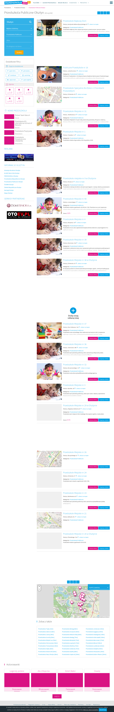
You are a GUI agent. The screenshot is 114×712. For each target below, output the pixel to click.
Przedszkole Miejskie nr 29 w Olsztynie (80, 405)
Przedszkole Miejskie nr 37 (74, 323)
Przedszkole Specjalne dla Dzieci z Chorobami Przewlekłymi (83, 89)
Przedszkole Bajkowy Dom (74, 21)
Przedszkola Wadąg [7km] (70, 637)
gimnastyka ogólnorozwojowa (27, 71)
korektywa (13, 75)
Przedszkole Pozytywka (23, 131)
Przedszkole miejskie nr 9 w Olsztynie (79, 178)
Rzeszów (17, 127)
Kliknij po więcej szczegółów (90, 710)
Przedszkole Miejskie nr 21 (74, 513)
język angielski (27, 80)
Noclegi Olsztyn (9, 190)
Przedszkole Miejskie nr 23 (74, 493)
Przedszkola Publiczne (76, 27)
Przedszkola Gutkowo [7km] (70, 649)
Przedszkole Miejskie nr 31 (74, 111)
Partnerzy (81, 704)
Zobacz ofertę (93, 35)
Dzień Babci (70, 671)
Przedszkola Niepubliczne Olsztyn (14, 179)
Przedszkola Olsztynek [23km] (95, 651)
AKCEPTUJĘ (103, 710)
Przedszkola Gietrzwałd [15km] (95, 637)
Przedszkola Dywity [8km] (70, 651)
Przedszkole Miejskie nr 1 (74, 131)
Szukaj (19, 52)
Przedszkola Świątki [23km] (94, 649)
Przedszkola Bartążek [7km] (70, 640)
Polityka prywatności (20, 704)
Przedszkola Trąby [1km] (45, 629)
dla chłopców (44, 671)
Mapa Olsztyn (8, 193)
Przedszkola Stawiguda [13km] (95, 634)
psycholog (27, 75)
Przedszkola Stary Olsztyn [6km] (48, 654)
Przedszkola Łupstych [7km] (70, 643)
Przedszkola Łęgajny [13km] (94, 632)
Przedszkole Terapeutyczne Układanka (20, 139)
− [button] (39, 589)
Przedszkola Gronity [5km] (46, 637)
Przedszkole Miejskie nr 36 (74, 344)
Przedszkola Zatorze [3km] (46, 632)
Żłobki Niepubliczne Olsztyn (12, 187)
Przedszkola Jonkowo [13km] (95, 629)
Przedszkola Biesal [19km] (94, 643)
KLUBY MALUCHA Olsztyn (11, 173)
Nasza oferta (51, 704)
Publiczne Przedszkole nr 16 (75, 67)
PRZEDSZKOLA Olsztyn (11, 176)
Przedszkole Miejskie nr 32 (74, 364)
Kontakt (88, 704)
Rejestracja (96, 704)
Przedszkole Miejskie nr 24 (74, 472)
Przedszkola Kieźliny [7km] (70, 646)
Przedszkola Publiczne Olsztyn (13, 182)
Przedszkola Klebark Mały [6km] (71, 634)
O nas (44, 704)
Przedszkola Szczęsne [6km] (70, 632)
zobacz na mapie (93, 24)
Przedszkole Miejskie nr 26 (74, 452)
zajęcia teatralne (13, 80)
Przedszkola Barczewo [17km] (95, 640)
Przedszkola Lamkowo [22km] (95, 646)
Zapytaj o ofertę (104, 35)
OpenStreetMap (52, 102)
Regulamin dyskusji (34, 704)
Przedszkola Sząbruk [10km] (70, 654)
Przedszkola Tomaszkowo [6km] (48, 646)
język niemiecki (13, 71)
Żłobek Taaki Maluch (22, 115)
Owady (97, 671)
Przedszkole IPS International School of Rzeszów (23, 123)
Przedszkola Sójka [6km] (45, 649)
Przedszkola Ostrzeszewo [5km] (48, 643)
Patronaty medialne (70, 704)
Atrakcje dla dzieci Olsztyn (12, 170)
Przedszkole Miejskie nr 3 (74, 385)
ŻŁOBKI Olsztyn (9, 184)
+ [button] (39, 586)
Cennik (59, 704)
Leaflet (45, 102)
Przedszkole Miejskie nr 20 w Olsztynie (80, 533)
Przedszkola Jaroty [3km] (46, 634)
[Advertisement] (73, 52)
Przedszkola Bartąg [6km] (70, 629)
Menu (111, 2)
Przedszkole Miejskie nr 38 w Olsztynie (80, 260)
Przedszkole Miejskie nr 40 (74, 198)
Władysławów (18, 134)
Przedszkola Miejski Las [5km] (47, 640)
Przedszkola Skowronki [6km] (47, 651)
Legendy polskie (17, 671)
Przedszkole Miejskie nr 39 (74, 239)
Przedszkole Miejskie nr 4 (74, 219)
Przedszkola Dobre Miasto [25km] (96, 654)
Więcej (57, 696)
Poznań (17, 118)
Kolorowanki (13, 664)
